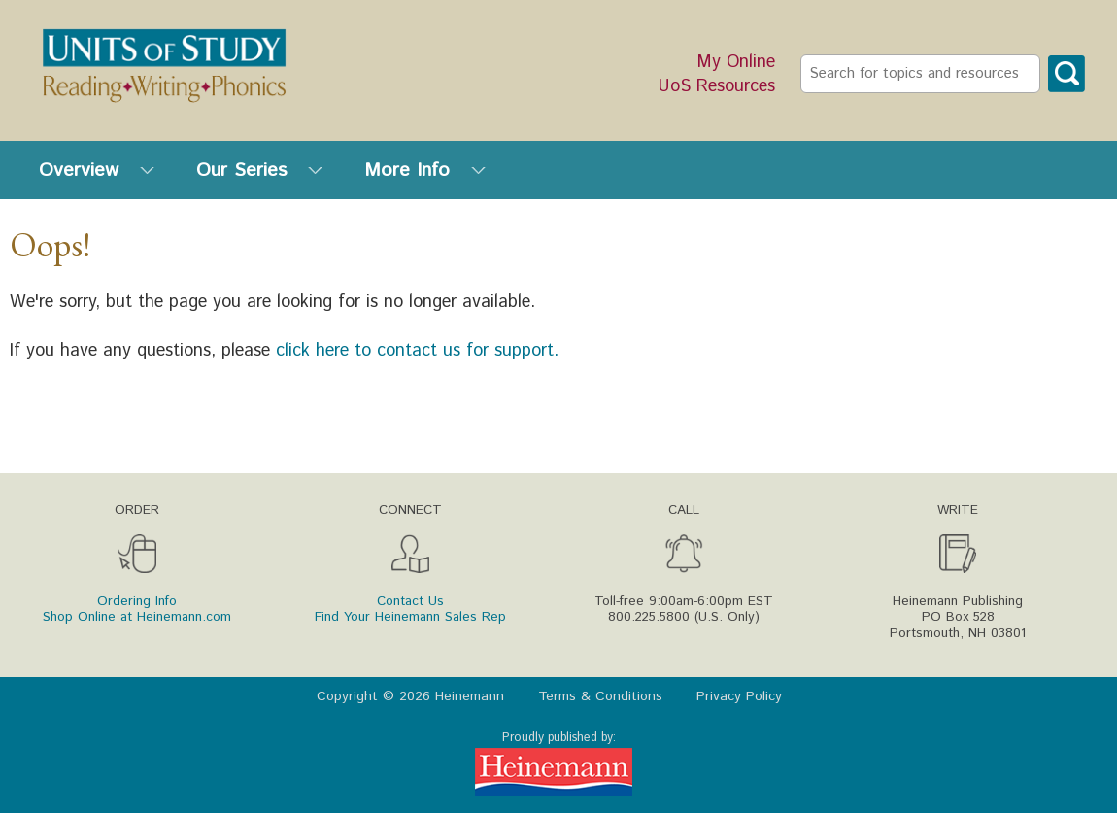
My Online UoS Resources (717, 75)
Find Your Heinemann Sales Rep (410, 617)
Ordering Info (137, 601)
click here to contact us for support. (417, 350)
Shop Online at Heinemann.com (137, 617)
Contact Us (410, 601)
